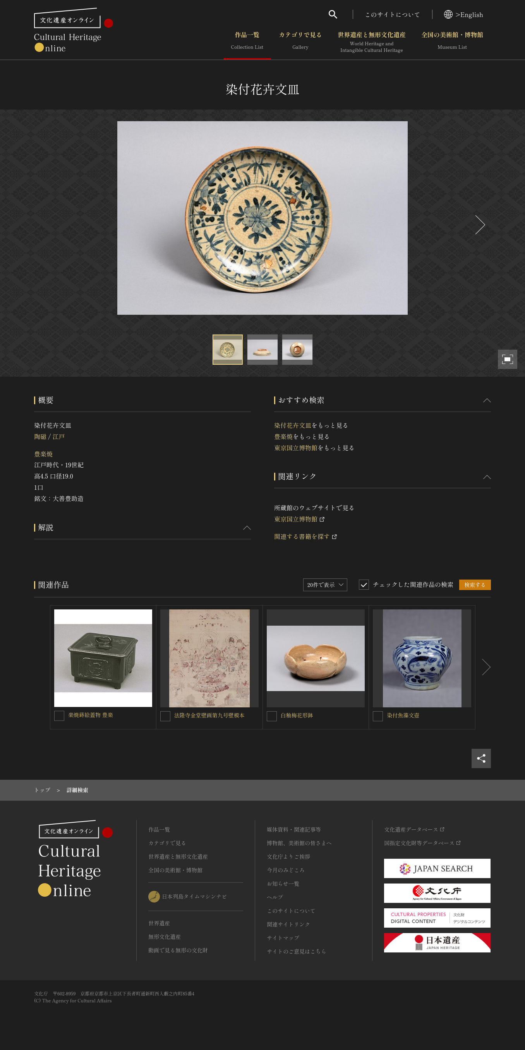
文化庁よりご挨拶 (288, 856)
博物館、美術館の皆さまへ (299, 843)
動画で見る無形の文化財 (178, 950)
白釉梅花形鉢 (297, 715)
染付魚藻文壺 (403, 715)
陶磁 (40, 436)
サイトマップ (283, 938)
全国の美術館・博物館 (452, 42)
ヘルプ (275, 897)
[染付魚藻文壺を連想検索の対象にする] (378, 716)
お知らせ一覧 (283, 883)
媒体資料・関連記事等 (294, 829)
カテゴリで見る (300, 42)
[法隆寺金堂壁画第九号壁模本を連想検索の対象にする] (165, 716)
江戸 (58, 436)
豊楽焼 (43, 453)
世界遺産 (159, 923)
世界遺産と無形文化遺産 (372, 42)
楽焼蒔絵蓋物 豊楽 (90, 715)
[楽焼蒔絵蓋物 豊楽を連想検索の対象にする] (59, 716)
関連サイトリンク (288, 924)
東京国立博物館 (295, 447)
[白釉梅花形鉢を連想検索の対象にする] (272, 716)
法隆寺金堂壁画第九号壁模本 (209, 715)
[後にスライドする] (479, 224)
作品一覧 (247, 42)
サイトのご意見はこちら (296, 951)
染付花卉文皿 (292, 425)
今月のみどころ (286, 870)
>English (463, 14)
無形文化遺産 (164, 936)
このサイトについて (392, 14)
